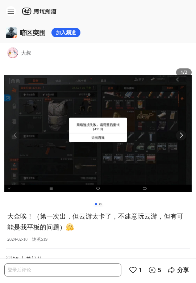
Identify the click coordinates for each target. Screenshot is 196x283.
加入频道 (66, 32)
